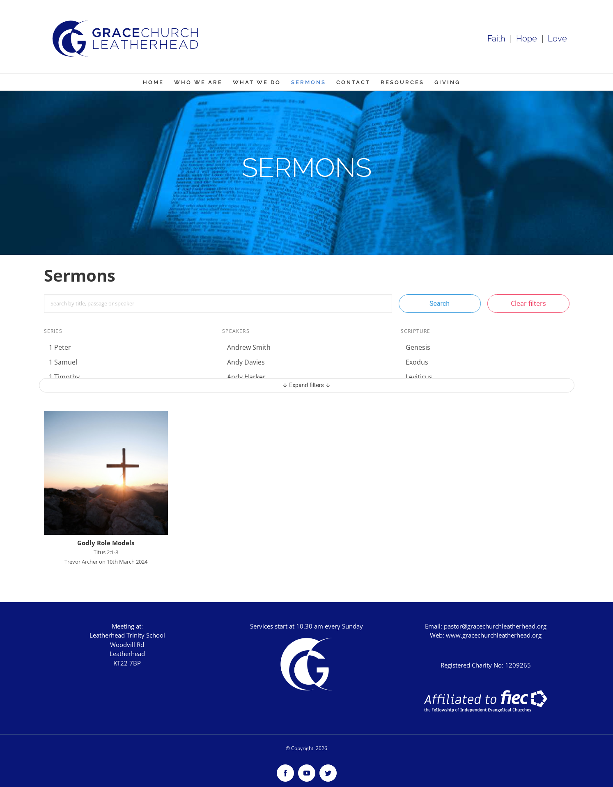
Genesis (418, 347)
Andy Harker (246, 376)
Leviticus (419, 376)
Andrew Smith (249, 347)
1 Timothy (64, 376)
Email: (434, 626)
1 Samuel (63, 362)
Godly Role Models (105, 543)
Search (439, 303)
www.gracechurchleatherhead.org (494, 635)
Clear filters (528, 303)
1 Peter (60, 347)
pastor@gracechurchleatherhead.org (495, 626)
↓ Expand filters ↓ (306, 385)
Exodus (417, 362)
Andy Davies (246, 362)
